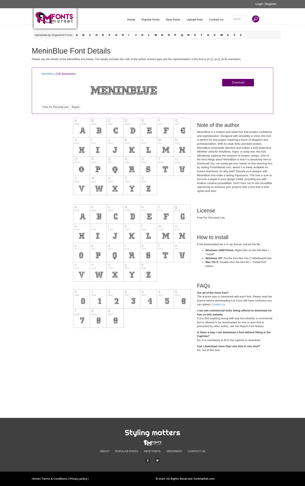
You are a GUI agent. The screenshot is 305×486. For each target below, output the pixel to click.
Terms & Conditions (55, 478)
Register (270, 4)
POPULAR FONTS (126, 451)
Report (75, 107)
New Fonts (173, 19)
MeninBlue (48, 73)
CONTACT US (196, 451)
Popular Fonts (150, 19)
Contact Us (216, 19)
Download (238, 82)
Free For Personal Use (55, 107)
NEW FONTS (152, 451)
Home (131, 19)
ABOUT (105, 451)
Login (259, 4)
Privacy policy (78, 478)
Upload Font (195, 19)
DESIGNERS (174, 451)
